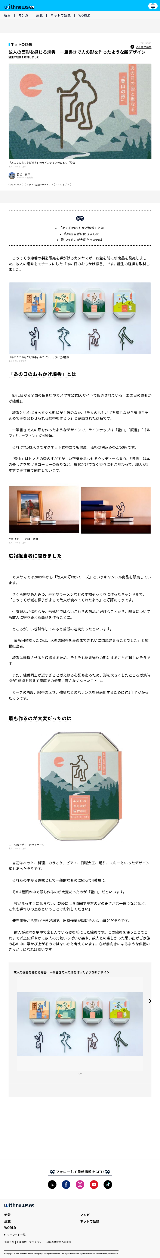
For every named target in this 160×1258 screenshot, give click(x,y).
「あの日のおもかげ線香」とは (81, 228)
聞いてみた (15, 184)
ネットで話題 (60, 15)
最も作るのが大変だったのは (81, 239)
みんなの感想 (140, 47)
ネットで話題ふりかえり (39, 184)
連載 (39, 15)
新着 (7, 15)
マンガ (23, 15)
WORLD (84, 15)
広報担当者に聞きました (81, 234)
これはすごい (62, 184)
